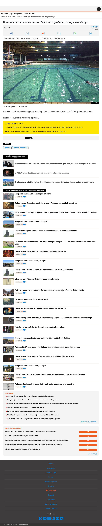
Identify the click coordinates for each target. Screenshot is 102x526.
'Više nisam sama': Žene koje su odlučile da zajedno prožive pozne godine (33, 419)
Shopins (51, 477)
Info (9, 17)
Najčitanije (26, 17)
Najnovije (4, 14)
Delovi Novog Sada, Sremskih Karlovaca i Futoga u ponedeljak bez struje (46, 203)
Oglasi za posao (16, 14)
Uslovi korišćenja (51, 504)
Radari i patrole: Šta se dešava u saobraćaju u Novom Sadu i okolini (44, 270)
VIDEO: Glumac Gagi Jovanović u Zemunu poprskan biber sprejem (42, 173)
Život (13, 17)
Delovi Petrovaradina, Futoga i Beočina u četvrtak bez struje (40, 308)
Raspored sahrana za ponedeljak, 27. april (33, 194)
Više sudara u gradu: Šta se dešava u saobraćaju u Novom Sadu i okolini (46, 231)
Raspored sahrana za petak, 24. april (30, 261)
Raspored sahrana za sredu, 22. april (30, 366)
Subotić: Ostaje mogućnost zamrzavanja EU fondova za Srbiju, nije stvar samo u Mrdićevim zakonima (43, 403)
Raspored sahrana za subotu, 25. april (31, 221)
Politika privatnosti (51, 508)
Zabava (19, 17)
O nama (51, 486)
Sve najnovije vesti (88, 422)
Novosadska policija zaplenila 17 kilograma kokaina (25, 407)
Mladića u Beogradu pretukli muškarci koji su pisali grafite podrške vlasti (33, 415)
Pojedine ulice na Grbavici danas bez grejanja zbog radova (40, 327)
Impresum (50, 499)
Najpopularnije (50, 17)
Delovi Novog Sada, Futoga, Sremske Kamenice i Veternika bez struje (44, 356)
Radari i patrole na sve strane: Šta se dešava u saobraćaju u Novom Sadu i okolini (50, 375)
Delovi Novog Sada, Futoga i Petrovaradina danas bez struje (40, 251)
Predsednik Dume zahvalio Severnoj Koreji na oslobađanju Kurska (30, 396)
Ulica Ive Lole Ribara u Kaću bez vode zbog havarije (37, 279)
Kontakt (51, 495)
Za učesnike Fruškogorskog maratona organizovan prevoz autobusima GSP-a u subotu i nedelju (56, 212)
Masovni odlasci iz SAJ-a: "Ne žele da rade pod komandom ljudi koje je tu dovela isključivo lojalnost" (55, 164)
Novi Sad (4, 17)
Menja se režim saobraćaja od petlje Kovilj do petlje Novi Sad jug (42, 338)
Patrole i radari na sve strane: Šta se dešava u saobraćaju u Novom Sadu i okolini (49, 290)
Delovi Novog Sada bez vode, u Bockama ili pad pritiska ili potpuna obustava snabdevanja (53, 318)
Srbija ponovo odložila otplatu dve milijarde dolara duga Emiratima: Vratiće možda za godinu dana (54, 182)
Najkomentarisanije (37, 17)
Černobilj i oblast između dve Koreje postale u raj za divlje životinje (31, 411)
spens (7, 148)
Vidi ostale (92, 454)
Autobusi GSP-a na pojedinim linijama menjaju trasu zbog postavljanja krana (47, 347)
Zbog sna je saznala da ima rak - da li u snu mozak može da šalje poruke (32, 400)
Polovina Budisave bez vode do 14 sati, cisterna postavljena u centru (44, 384)
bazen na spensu (20, 148)
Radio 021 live (29, 14)
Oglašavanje (51, 490)
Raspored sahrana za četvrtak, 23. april (31, 299)
